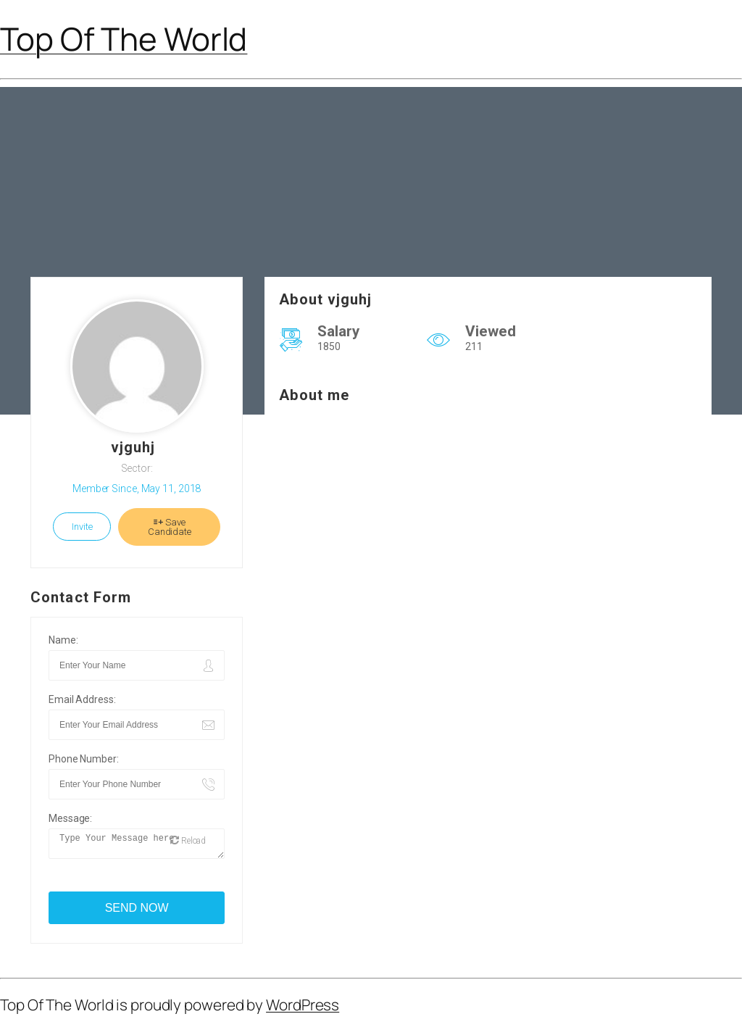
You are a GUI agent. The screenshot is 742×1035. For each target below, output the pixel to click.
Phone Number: (84, 759)
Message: (70, 818)
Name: (63, 640)
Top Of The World (123, 38)
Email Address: (82, 699)
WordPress (302, 1009)
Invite (82, 526)
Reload (188, 844)
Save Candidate (169, 527)
